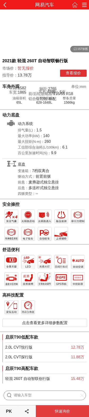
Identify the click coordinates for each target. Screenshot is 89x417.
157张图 (79, 49)
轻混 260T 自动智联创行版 (27, 379)
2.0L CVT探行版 (19, 357)
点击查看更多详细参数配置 (45, 323)
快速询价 (62, 411)
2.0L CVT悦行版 (19, 347)
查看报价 (73, 73)
